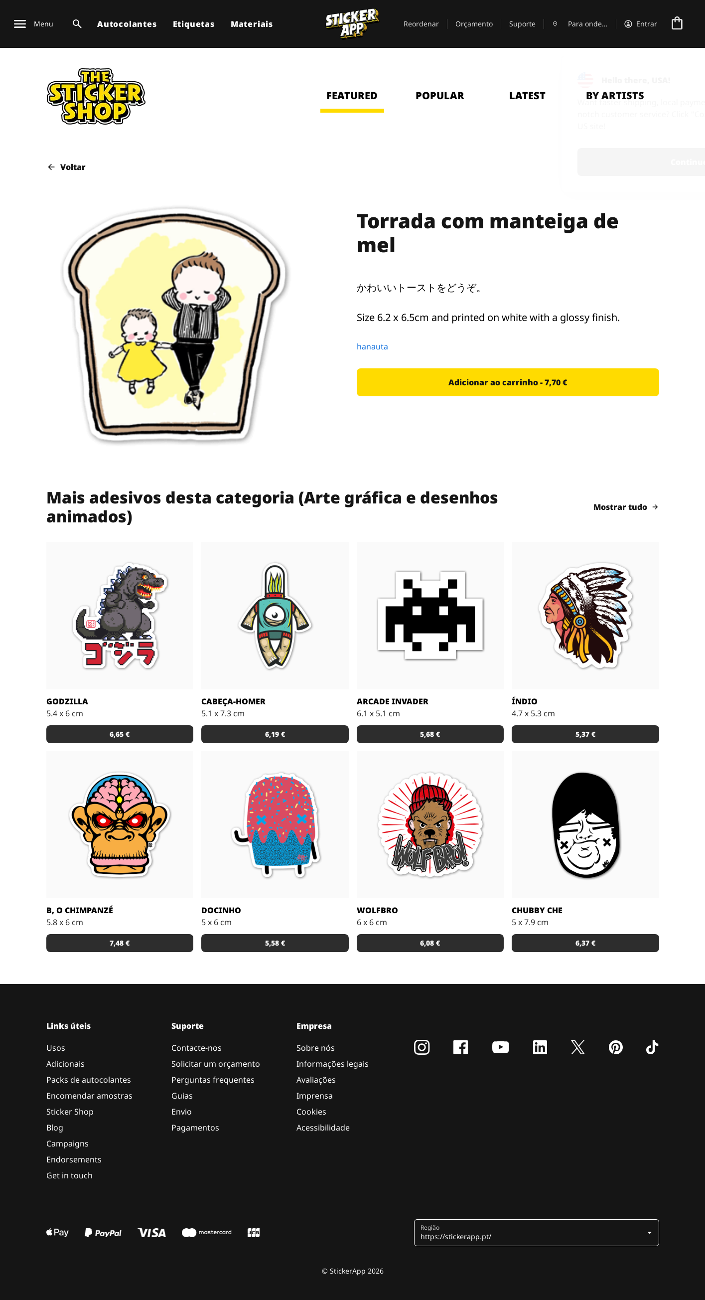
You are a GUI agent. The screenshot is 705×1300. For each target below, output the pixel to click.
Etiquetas (194, 23)
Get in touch (69, 1175)
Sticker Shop (70, 1111)
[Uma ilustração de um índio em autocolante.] (585, 615)
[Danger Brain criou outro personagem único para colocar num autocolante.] (275, 615)
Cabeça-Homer (233, 701)
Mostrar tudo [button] (626, 506)
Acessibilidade (323, 1127)
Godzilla (67, 701)
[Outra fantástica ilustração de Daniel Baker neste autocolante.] (430, 825)
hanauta (372, 346)
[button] (508, 382)
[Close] (675, 76)
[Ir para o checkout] (677, 24)
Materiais (252, 23)
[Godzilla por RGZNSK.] (120, 615)
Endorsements (74, 1159)
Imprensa (314, 1095)
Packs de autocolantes (88, 1079)
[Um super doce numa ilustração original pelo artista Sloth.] (275, 825)
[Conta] (640, 24)
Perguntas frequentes (213, 1079)
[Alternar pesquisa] (75, 24)
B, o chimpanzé (79, 910)
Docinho (221, 910)
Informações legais (332, 1063)
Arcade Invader (392, 701)
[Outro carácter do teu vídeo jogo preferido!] (430, 615)
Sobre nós (315, 1047)
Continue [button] (567, 162)
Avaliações (316, 1079)
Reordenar (421, 23)
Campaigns (67, 1143)
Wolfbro (377, 910)
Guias (182, 1095)
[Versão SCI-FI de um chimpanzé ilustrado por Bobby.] (120, 825)
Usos (55, 1047)
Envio (181, 1111)
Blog (54, 1127)
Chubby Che (537, 910)
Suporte (522, 23)
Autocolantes (127, 23)
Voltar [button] (66, 167)
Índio (525, 701)
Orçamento (474, 23)
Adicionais (65, 1063)
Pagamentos (195, 1127)
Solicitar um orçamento (215, 1063)
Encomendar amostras (89, 1095)
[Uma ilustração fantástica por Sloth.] (585, 825)
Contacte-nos (196, 1047)
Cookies (311, 1111)
